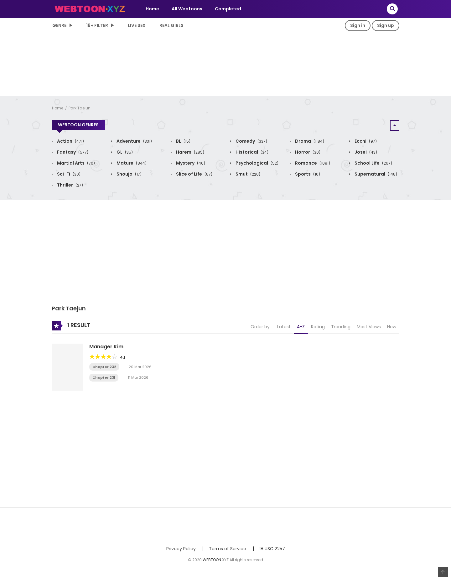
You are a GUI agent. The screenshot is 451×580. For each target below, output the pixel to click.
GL (124, 152)
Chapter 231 (103, 377)
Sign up (385, 25)
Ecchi (365, 141)
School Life (373, 163)
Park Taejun (80, 108)
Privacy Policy (181, 549)
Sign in (357, 25)
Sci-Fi (68, 174)
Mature (131, 163)
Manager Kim (106, 346)
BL (182, 141)
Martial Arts (75, 163)
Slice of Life (193, 174)
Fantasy (72, 152)
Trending (340, 327)
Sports (307, 174)
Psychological (256, 163)
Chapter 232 (104, 366)
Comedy (251, 141)
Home (152, 9)
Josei (365, 152)
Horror (307, 152)
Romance (312, 163)
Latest (284, 327)
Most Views (369, 327)
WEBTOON (212, 559)
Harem (189, 152)
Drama (309, 141)
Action (70, 141)
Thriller (69, 185)
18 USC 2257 (272, 549)
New (391, 327)
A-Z (301, 327)
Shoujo (129, 174)
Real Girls (171, 25)
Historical (251, 152)
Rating (318, 327)
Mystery (190, 163)
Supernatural (375, 174)
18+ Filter (97, 25)
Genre (59, 25)
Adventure (134, 141)
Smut (247, 174)
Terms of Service (227, 549)
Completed (228, 9)
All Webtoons (187, 9)
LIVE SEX (137, 25)
